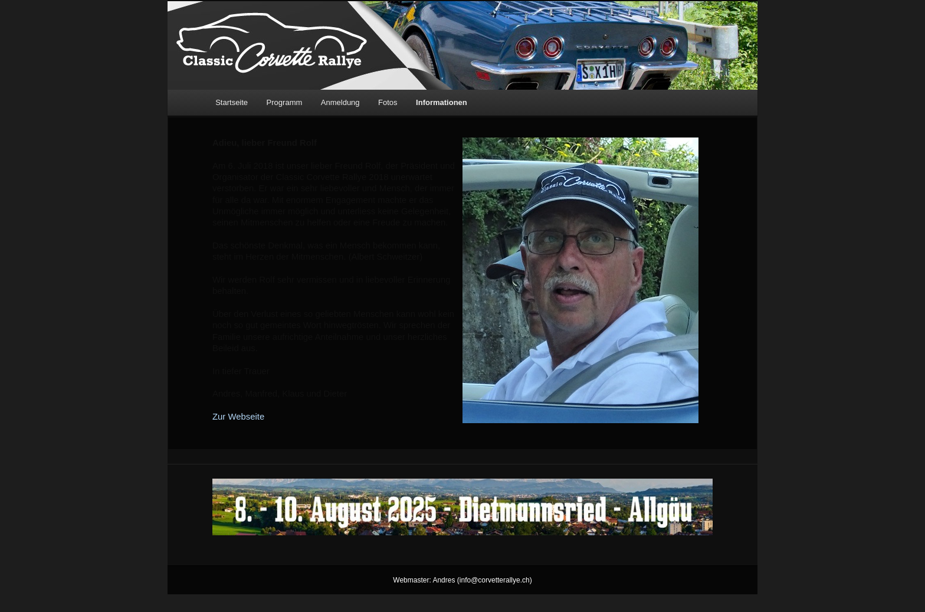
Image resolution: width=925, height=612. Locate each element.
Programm (285, 102)
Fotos (388, 102)
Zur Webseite (238, 416)
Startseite (231, 102)
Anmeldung (340, 102)
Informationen (441, 102)
